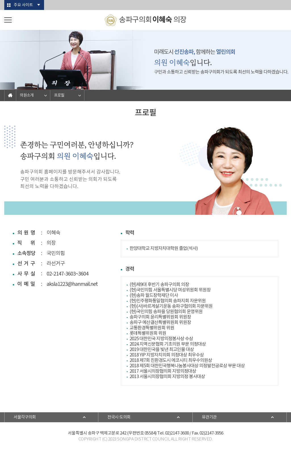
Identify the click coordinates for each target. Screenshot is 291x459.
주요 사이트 (23, 5)
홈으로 (10, 95)
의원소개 (27, 95)
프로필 (59, 95)
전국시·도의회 (118, 417)
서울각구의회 (25, 417)
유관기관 (209, 417)
